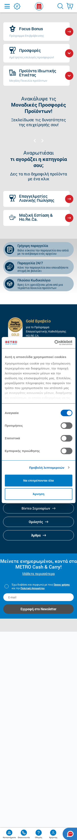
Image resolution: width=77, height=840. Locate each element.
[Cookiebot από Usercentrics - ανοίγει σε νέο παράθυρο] (54, 342)
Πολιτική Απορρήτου (33, 588)
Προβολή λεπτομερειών (46, 467)
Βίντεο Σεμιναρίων (38, 508)
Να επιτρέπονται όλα (38, 480)
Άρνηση (38, 494)
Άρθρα (38, 535)
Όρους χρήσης (62, 584)
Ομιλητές (38, 522)
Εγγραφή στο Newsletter (38, 609)
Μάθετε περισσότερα (38, 573)
